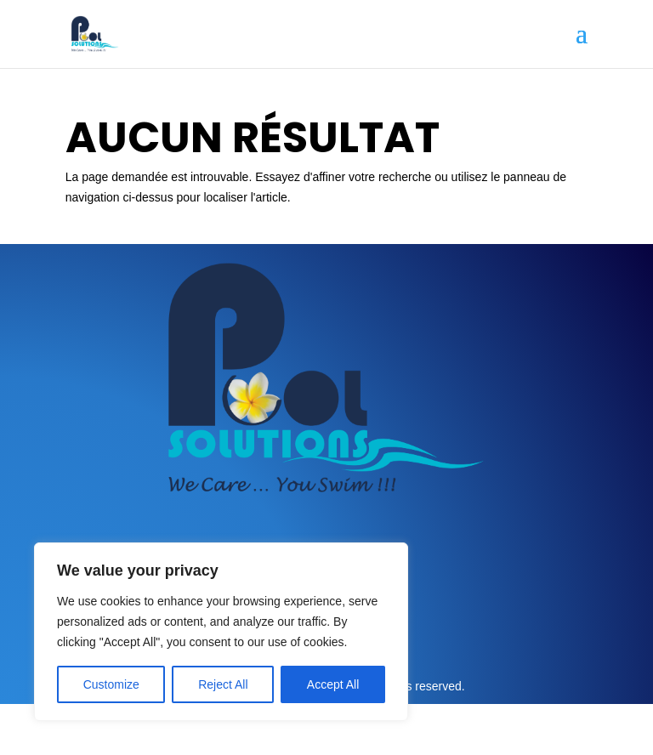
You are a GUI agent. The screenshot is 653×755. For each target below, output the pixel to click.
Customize (111, 684)
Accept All (333, 684)
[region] (221, 631)
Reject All (222, 684)
